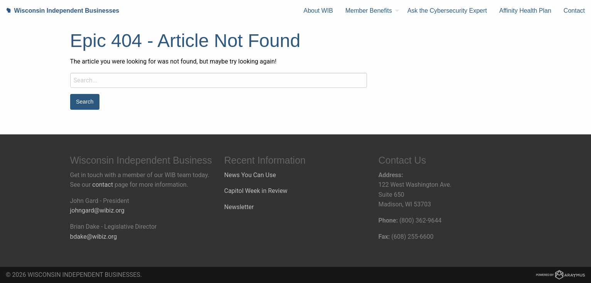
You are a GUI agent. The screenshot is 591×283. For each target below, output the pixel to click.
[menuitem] (318, 11)
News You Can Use (250, 175)
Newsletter (239, 207)
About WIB (318, 10)
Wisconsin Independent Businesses (59, 10)
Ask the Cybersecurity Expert (447, 10)
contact (102, 184)
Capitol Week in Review (256, 190)
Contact (574, 10)
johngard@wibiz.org (97, 210)
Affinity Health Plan (525, 10)
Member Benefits (368, 10)
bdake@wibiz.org (93, 236)
